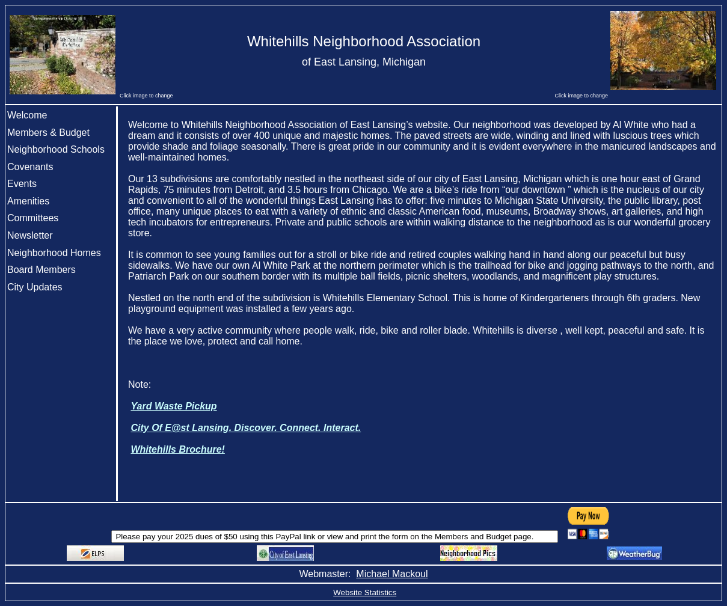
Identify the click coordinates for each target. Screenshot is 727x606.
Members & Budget (48, 132)
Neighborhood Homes (54, 253)
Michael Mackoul (392, 574)
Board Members (41, 270)
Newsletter (30, 235)
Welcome (27, 115)
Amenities (28, 201)
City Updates (35, 287)
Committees (32, 218)
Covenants (30, 167)
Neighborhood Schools (56, 149)
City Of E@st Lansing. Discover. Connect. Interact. (245, 428)
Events (22, 184)
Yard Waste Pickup (173, 406)
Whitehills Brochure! (177, 449)
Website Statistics (364, 592)
